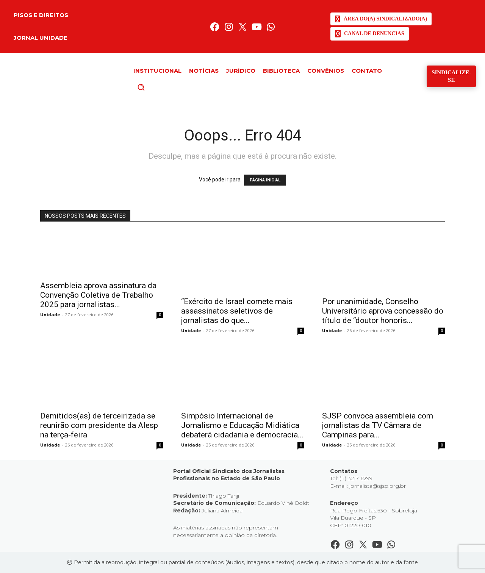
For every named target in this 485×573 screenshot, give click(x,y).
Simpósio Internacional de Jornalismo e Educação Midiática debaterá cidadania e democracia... (242, 425)
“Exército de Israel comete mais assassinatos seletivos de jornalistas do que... (237, 311)
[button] (154, 87)
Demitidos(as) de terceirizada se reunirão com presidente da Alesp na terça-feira (99, 425)
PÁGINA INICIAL (265, 180)
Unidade (50, 314)
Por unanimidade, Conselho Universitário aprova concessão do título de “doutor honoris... (382, 311)
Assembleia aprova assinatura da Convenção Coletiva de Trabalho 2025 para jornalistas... (98, 295)
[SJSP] (381, 18)
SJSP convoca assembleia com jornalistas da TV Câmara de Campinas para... (377, 425)
